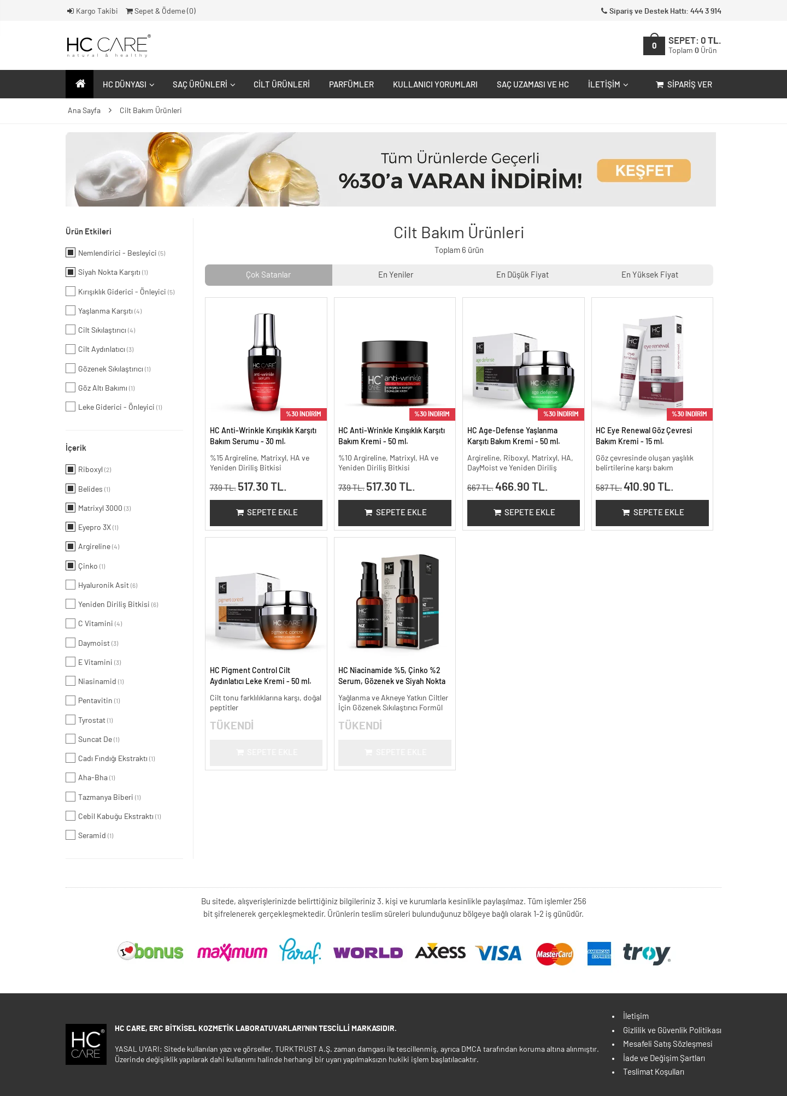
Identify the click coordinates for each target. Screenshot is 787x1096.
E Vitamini (93, 662)
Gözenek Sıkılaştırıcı (108, 368)
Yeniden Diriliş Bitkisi (112, 604)
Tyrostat (89, 719)
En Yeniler (395, 275)
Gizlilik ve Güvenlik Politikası (672, 1031)
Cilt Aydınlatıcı (99, 349)
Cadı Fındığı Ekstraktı (110, 758)
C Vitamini (94, 623)
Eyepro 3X (92, 527)
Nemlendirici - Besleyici (115, 252)
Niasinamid (95, 681)
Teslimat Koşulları (653, 1072)
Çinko (85, 565)
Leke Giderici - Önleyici (114, 406)
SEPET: (694, 46)
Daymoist (92, 642)
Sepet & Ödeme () (160, 11)
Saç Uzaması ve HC (533, 85)
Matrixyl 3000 (98, 507)
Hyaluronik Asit (101, 585)
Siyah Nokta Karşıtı (107, 272)
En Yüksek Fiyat (649, 275)
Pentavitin (93, 700)
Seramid (89, 835)
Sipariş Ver (683, 85)
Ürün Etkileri (88, 232)
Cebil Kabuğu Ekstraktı (113, 816)
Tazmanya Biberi (103, 797)
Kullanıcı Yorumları (435, 85)
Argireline (92, 546)
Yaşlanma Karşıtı (104, 310)
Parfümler (351, 85)
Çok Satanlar (268, 275)
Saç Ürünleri (203, 85)
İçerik (76, 448)
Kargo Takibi (92, 11)
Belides (88, 488)
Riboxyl (88, 469)
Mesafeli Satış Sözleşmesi (668, 1044)
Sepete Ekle (266, 513)
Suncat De (92, 739)
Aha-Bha (90, 777)
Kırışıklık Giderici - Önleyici (120, 291)
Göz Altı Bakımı (100, 387)
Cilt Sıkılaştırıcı (100, 329)
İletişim (607, 85)
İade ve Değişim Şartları (664, 1058)
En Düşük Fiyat (522, 275)
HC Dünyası (127, 85)
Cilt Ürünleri (282, 85)
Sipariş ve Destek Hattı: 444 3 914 (660, 11)
